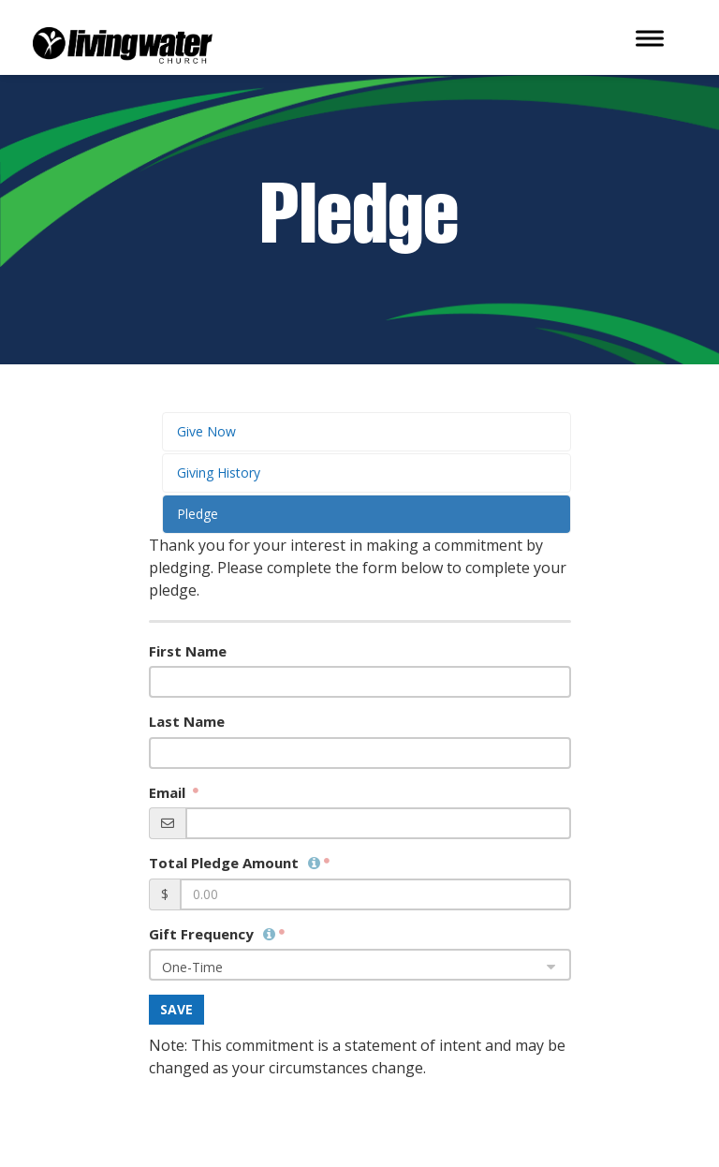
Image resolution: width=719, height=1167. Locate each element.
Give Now (206, 431)
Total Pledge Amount (234, 862)
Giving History (218, 472)
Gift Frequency (212, 933)
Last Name (187, 721)
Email (169, 792)
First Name (188, 651)
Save (176, 1009)
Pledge (197, 514)
